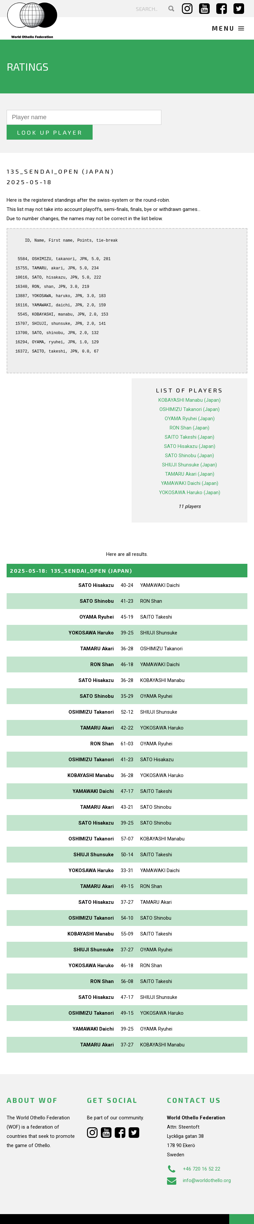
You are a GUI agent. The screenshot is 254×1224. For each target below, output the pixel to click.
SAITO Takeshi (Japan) (189, 422)
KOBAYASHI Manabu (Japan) (189, 385)
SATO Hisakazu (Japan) (189, 431)
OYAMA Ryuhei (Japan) (190, 403)
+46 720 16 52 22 (193, 1154)
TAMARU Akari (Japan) (189, 459)
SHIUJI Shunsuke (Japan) (189, 450)
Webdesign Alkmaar (47, 1212)
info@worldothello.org (199, 1166)
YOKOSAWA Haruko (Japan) (189, 477)
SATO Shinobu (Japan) (189, 440)
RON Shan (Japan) (189, 413)
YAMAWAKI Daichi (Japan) (189, 468)
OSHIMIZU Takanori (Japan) (189, 394)
